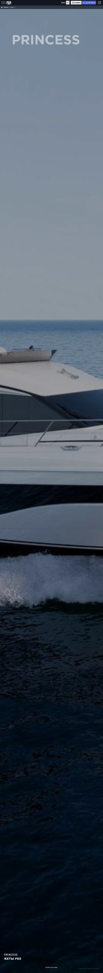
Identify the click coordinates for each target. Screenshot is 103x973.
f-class (11, 7)
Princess (6, 7)
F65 (15, 7)
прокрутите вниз (51, 968)
